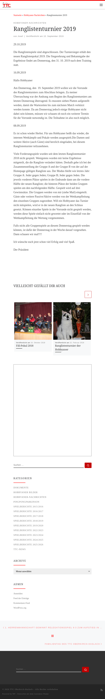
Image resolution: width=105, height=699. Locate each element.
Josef (20, 36)
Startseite (17, 15)
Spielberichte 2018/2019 (28, 521)
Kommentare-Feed (21, 603)
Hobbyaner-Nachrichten (34, 15)
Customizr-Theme (41, 694)
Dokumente (21, 487)
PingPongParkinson (26, 502)
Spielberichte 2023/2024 (28, 535)
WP (14, 694)
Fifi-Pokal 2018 (25, 345)
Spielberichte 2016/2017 (28, 511)
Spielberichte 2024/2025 (28, 540)
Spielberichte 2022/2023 (28, 530)
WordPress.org (19, 608)
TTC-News (19, 549)
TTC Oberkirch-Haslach (21, 689)
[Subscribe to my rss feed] (102, 690)
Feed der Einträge (21, 598)
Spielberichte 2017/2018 (28, 516)
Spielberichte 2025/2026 (28, 544)
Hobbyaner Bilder (25, 492)
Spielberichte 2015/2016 (28, 506)
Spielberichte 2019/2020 (28, 525)
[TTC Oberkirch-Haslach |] (6, 4)
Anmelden (17, 593)
